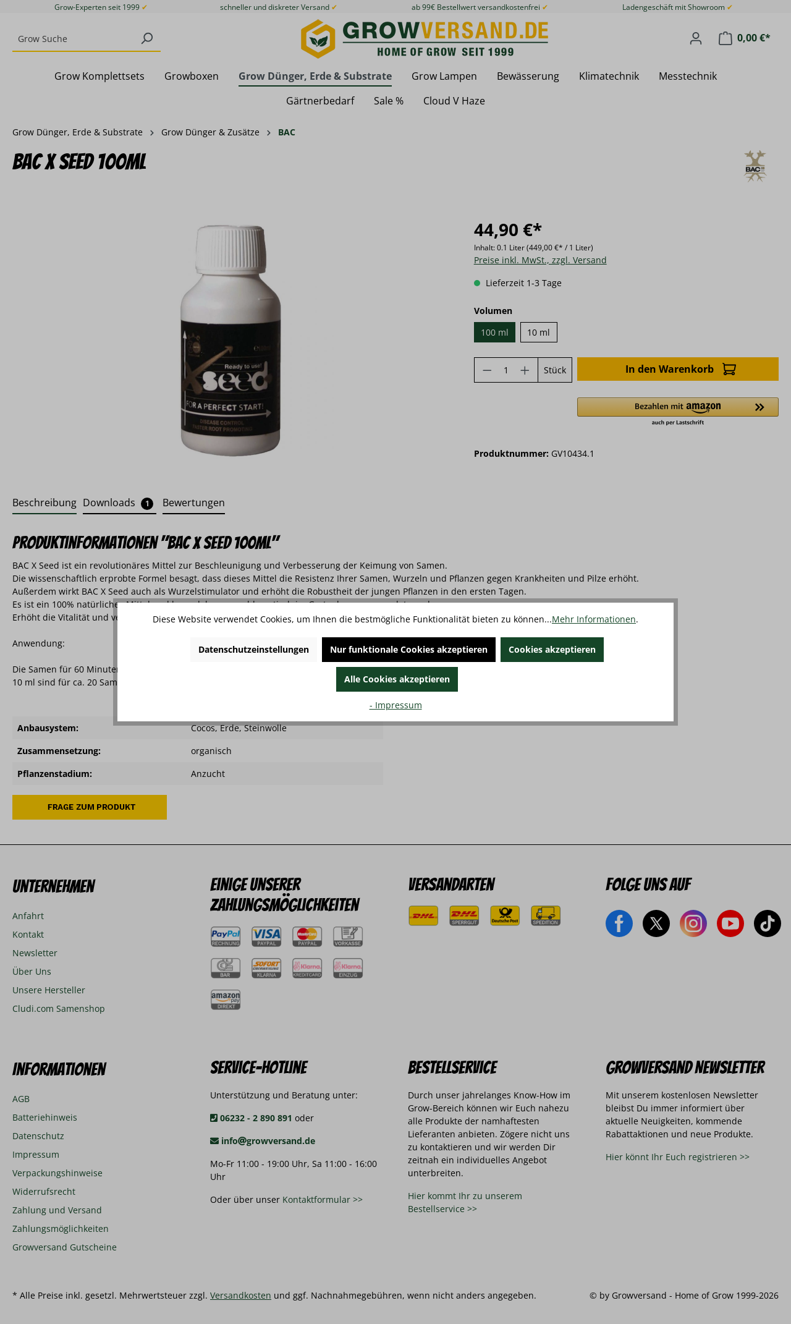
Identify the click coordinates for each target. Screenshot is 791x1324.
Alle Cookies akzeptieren (397, 679)
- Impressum (396, 705)
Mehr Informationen (594, 619)
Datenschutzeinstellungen (253, 649)
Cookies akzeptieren (552, 649)
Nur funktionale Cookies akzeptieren (409, 649)
